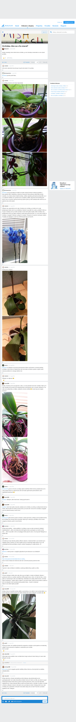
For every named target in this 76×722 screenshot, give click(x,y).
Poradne (47, 26)
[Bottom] (4, 62)
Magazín (63, 26)
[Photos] (5, 701)
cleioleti (5, 367)
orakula (5, 75)
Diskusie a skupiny (27, 26)
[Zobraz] (24, 662)
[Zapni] (44, 32)
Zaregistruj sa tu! (69, 22)
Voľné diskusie (10, 42)
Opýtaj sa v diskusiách (65, 188)
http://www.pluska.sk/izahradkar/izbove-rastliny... (13, 559)
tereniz (4, 551)
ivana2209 (5, 489)
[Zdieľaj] (10, 58)
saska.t (5, 499)
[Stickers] (9, 701)
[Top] (4, 693)
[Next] (45, 62)
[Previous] (26, 62)
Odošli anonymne (17, 701)
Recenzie (55, 26)
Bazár (17, 26)
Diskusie (4, 42)
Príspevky (39, 26)
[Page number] (36, 62)
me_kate (5, 669)
